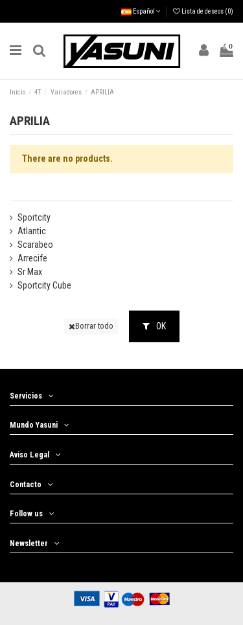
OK (154, 326)
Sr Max (29, 272)
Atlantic (31, 231)
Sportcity (34, 217)
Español (141, 11)
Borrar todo (91, 326)
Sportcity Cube (44, 285)
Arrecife (32, 258)
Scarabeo (35, 244)
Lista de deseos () (203, 11)
